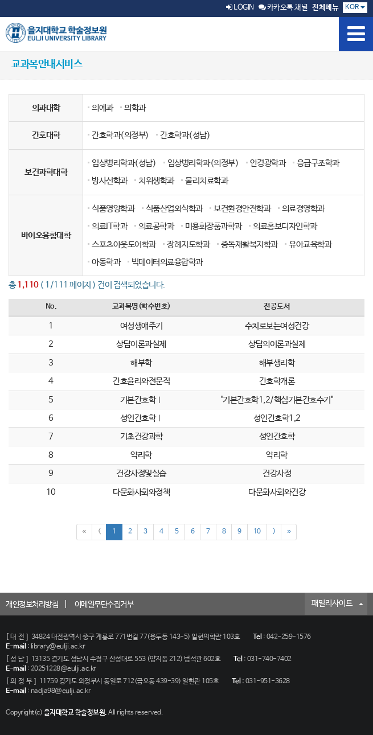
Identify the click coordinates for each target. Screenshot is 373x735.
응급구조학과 (318, 163)
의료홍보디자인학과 (285, 226)
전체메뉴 (325, 7)
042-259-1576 (289, 637)
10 (257, 532)
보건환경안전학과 (242, 208)
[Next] (274, 532)
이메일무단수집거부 (104, 604)
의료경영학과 (303, 208)
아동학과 (106, 262)
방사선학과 (110, 181)
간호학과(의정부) (120, 135)
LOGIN (240, 7)
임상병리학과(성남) (124, 163)
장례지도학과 (188, 244)
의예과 (102, 108)
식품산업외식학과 (174, 208)
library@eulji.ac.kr (58, 647)
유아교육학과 (310, 244)
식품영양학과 (113, 208)
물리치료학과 (206, 181)
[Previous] (99, 532)
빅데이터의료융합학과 (167, 262)
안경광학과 (268, 163)
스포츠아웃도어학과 (124, 244)
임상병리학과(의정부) (203, 163)
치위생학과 (156, 181)
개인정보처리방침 (32, 604)
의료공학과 (156, 226)
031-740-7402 (269, 659)
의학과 (135, 108)
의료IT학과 (109, 226)
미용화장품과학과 (213, 226)
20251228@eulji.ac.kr (63, 669)
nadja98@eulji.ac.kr (61, 691)
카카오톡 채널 (283, 7)
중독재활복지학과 (249, 244)
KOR (355, 7)
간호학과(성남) (185, 135)
